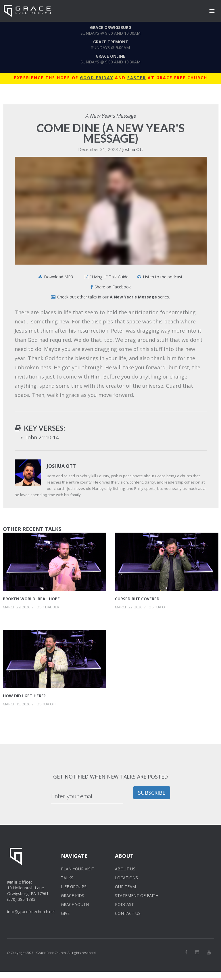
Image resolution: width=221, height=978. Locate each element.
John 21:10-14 (42, 437)
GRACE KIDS (72, 895)
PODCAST (124, 904)
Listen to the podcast (162, 277)
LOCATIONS (126, 877)
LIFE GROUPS (74, 886)
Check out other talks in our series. (113, 297)
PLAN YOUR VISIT (77, 869)
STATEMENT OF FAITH (136, 895)
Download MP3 (58, 277)
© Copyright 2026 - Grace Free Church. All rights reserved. (52, 952)
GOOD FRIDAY (96, 77)
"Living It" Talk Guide (109, 277)
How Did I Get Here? (24, 695)
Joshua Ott (132, 149)
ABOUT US (125, 869)
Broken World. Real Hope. (32, 598)
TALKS (67, 877)
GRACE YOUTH (75, 904)
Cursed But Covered (137, 598)
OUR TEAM (125, 886)
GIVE (65, 913)
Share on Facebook (113, 287)
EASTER (136, 77)
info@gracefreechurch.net (31, 911)
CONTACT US (128, 913)
